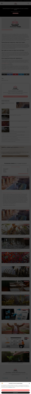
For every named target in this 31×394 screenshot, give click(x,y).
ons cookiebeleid (10, 387)
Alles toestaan (15, 390)
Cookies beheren (15, 392)
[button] (29, 383)
